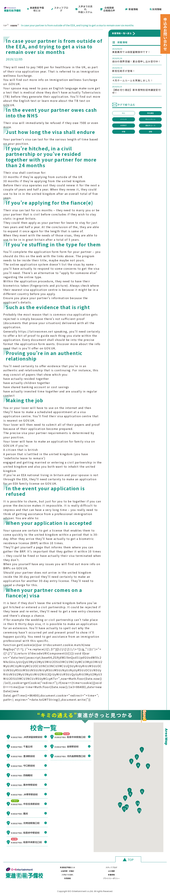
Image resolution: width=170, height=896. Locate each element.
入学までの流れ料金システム (83, 6)
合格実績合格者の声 (107, 6)
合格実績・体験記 (119, 863)
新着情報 (131, 6)
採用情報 (155, 6)
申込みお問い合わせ (165, 33)
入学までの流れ (59, 871)
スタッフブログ (60, 6)
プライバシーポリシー (149, 871)
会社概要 (149, 863)
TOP (5, 19)
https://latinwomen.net (35, 325)
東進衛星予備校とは (36, 6)
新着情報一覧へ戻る (122, 27)
